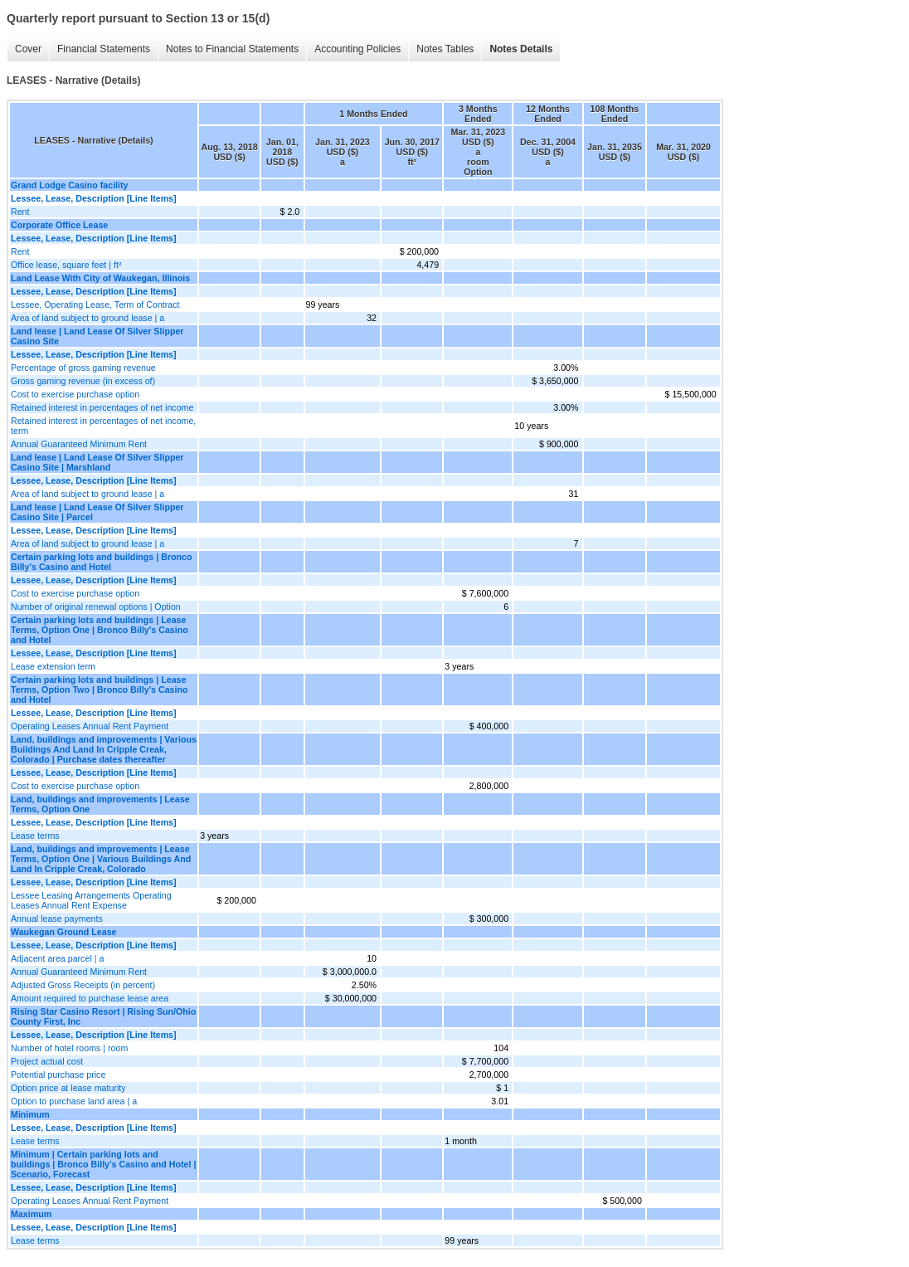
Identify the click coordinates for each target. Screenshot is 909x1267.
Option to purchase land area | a (74, 1101)
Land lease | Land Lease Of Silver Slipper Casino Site (97, 336)
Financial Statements (103, 49)
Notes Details (520, 49)
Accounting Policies (357, 49)
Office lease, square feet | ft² (66, 265)
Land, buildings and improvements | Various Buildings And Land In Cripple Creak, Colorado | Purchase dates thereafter (104, 749)
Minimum (30, 1114)
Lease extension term (53, 666)
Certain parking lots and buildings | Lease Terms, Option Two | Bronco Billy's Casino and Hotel (99, 689)
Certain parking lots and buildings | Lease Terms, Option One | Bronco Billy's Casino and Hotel (99, 630)
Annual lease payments (57, 918)
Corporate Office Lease (59, 225)
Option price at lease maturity (68, 1088)
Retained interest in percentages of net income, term (103, 426)
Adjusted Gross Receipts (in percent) (83, 985)
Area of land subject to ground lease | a (87, 318)
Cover (28, 49)
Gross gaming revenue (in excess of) (83, 381)
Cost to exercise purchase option (75, 394)
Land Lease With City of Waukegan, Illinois (100, 278)
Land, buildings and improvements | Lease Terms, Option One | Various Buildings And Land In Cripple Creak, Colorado (101, 859)
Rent (20, 212)
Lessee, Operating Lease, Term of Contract (95, 304)
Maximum (31, 1214)
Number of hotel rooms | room (69, 1048)
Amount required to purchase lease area (89, 998)
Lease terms (35, 836)
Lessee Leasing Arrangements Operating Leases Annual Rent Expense (91, 900)
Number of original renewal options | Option (96, 607)
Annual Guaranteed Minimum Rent (79, 444)
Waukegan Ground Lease (64, 932)
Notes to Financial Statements (232, 49)
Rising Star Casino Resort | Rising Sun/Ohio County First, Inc (103, 1016)
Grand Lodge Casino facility (70, 185)
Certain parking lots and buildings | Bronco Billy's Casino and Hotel (101, 562)
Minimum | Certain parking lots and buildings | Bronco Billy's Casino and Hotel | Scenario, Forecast (103, 1164)
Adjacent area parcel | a (57, 958)
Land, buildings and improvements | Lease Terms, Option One (100, 804)
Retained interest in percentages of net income (102, 407)
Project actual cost (47, 1061)
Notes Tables (445, 49)
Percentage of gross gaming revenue (83, 368)
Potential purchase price (58, 1074)
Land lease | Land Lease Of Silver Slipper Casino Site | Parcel (97, 512)
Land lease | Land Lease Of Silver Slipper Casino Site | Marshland (97, 462)
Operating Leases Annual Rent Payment (89, 726)
